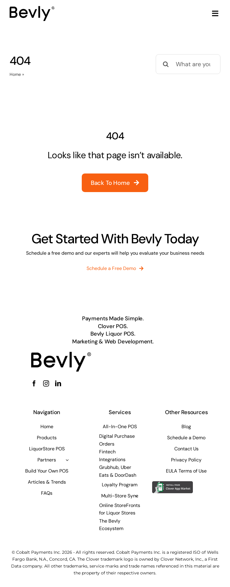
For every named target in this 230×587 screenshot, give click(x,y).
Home (15, 74)
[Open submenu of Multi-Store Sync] (136, 496)
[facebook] (34, 384)
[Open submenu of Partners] (67, 460)
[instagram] (46, 384)
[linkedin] (58, 384)
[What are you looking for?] (188, 64)
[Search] (165, 64)
